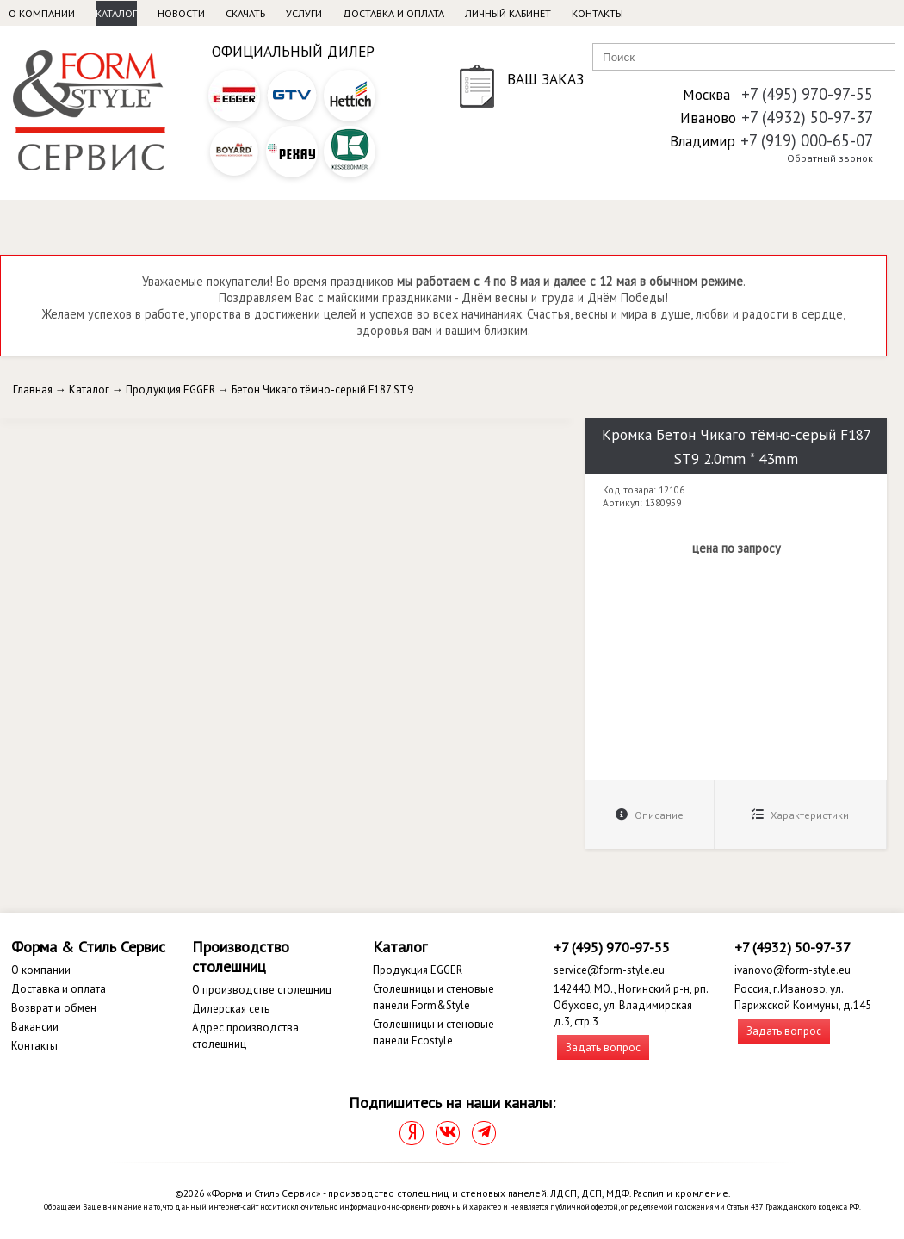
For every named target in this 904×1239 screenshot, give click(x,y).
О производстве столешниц (261, 989)
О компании (42, 13)
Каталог (116, 13)
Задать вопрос (603, 1047)
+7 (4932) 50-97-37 (807, 117)
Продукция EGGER (170, 389)
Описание (650, 814)
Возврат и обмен (53, 1007)
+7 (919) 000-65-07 (806, 140)
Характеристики (800, 814)
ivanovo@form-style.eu (792, 970)
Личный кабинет (508, 13)
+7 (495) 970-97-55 (807, 94)
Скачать (245, 13)
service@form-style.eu (609, 970)
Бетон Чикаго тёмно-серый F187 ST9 (322, 389)
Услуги (304, 13)
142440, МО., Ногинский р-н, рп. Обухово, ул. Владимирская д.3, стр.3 (631, 1005)
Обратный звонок (830, 158)
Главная (33, 389)
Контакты (597, 13)
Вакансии (35, 1026)
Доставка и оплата (393, 13)
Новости (181, 13)
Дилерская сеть (230, 1008)
